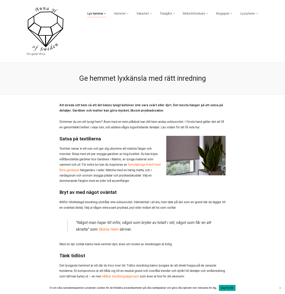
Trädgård (166, 13)
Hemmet (120, 13)
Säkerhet (143, 13)
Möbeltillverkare (194, 13)
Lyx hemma (95, 13)
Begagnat (222, 13)
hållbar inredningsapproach (120, 276)
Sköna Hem (109, 229)
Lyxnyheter (247, 13)
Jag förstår (227, 287)
